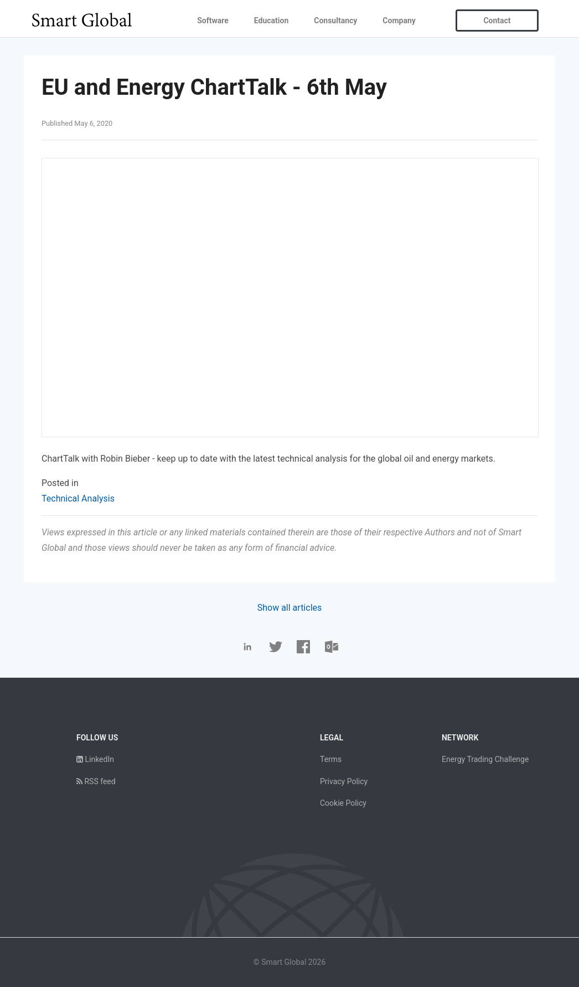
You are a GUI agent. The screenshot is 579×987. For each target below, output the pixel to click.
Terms (331, 759)
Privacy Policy (344, 781)
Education (271, 20)
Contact (496, 20)
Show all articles (289, 607)
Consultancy (335, 20)
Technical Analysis (78, 498)
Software (213, 20)
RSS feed (96, 781)
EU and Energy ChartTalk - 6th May (214, 87)
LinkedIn (95, 759)
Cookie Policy (343, 803)
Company (398, 20)
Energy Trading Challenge (485, 759)
